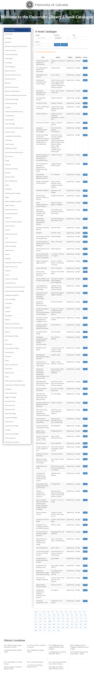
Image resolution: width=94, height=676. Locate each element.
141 (52, 612)
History (7, 275)
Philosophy (8, 356)
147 (80, 612)
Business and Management (12, 91)
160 (85, 615)
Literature (7, 311)
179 (63, 621)
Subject (37, 35)
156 (67, 615)
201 (54, 627)
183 (81, 621)
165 (54, 618)
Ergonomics (8, 218)
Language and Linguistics (12, 295)
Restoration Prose (10, 405)
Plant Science (8, 368)
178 (58, 621)
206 (76, 627)
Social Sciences (9, 422)
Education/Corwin (10, 177)
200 (49, 627)
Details (85, 61)
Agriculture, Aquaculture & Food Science (16, 46)
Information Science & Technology (14, 291)
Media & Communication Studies (14, 328)
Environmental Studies (11, 213)
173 (36, 621)
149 (36, 615)
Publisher (57, 35)
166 (58, 618)
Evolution (7, 230)
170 (76, 618)
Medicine (7, 332)
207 (81, 627)
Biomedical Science (10, 79)
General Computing (10, 246)
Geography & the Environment (13, 262)
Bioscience (8, 83)
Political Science (9, 373)
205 (72, 627)
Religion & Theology (10, 397)
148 (84, 612)
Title (74, 35)
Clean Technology (10, 124)
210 (40, 630)
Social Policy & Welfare (11, 417)
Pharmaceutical (9, 352)
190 (58, 624)
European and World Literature (13, 222)
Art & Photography (10, 66)
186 (40, 624)
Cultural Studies (9, 144)
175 (45, 621)
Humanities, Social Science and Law (15, 287)
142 (57, 612)
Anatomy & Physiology (11, 54)
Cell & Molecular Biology (11, 99)
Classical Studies (9, 120)
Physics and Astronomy (11, 364)
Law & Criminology (10, 299)
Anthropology (8, 58)
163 (45, 618)
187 (45, 624)
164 (49, 618)
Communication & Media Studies (14, 128)
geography (8, 258)
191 (63, 624)
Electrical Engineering (11, 181)
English (7, 197)
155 (63, 615)
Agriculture (8, 42)
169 (72, 618)
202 (58, 627)
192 (67, 624)
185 (36, 624)
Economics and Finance (11, 169)
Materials (7, 319)
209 (36, 630)
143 (62, 612)
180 (67, 621)
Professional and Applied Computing (15, 385)
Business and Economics (12, 87)
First (36, 612)
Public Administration (11, 393)
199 (45, 627)
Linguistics (8, 307)
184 (85, 621)
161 (36, 618)
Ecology (7, 160)
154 (58, 615)
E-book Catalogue (10, 30)
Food (6, 238)
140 (48, 612)
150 (40, 615)
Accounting (8, 38)
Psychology (8, 389)
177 (54, 621)
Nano (6, 340)
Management (8, 315)
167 (63, 618)
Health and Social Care (11, 266)
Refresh (64, 44)
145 (71, 612)
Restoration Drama (10, 401)
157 (72, 615)
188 (49, 624)
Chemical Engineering (11, 103)
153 (54, 615)
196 (85, 624)
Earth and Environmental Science (14, 152)
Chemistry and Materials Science (14, 111)
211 (45, 630)
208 (85, 627)
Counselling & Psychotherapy (13, 136)
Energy (7, 185)
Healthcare (8, 271)
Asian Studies (8, 34)
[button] (43, 38)
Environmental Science (11, 209)
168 (67, 618)
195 (81, 624)
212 (49, 630)
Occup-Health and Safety (12, 348)
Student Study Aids (10, 438)
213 (54, 630)
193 (72, 624)
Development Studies (11, 148)
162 (40, 618)
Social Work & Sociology (11, 426)
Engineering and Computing (12, 193)
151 (45, 615)
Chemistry (8, 107)
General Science (9, 250)
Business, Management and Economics (16, 95)
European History (10, 226)
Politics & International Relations (14, 381)
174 (40, 621)
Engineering (8, 189)
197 (36, 627)
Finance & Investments (11, 234)
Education (7, 173)
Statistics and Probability (12, 434)
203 (63, 627)
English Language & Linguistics (13, 201)
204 (67, 627)
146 (75, 612)
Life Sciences (8, 303)
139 (44, 612)
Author (37, 42)
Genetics (7, 254)
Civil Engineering (9, 115)
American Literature (10, 50)
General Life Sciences (11, 242)
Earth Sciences (9, 156)
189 (54, 624)
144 (66, 612)
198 (40, 627)
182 (76, 621)
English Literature (10, 205)
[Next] (58, 630)
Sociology (7, 430)
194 (76, 624)
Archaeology (8, 62)
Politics (7, 377)
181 (72, 621)
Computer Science (10, 132)
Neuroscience (9, 344)
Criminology (8, 140)
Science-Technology (10, 413)
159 (81, 615)
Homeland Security (10, 283)
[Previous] (39, 611)
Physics (7, 360)
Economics (8, 164)
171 (81, 618)
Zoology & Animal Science (12, 442)
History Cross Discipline (11, 279)
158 (76, 615)
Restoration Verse (10, 409)
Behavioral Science (10, 71)
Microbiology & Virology (11, 336)
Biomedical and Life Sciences (13, 75)
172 (85, 618)
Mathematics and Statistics (12, 324)
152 (49, 615)
